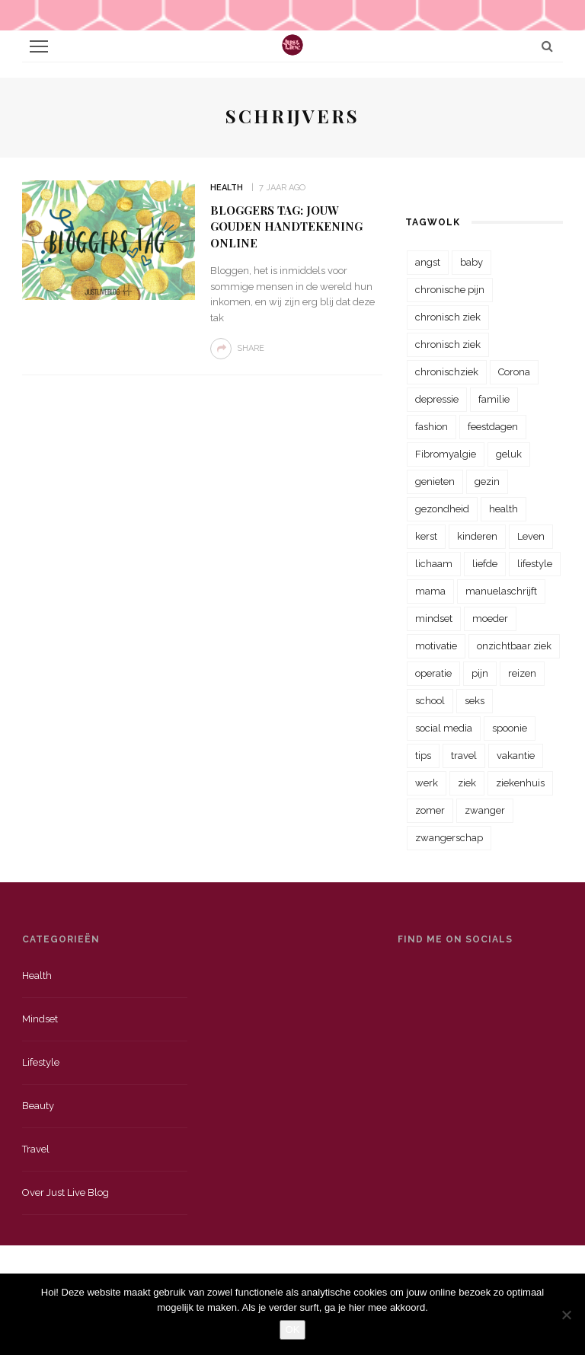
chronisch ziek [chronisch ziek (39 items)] (448, 344)
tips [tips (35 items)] (423, 755)
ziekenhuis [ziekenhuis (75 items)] (520, 783)
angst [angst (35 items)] (427, 262)
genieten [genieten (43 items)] (435, 481)
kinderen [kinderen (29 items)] (477, 536)
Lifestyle (40, 1062)
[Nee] (566, 1314)
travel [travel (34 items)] (464, 755)
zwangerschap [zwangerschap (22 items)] (449, 837)
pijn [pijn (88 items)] (480, 673)
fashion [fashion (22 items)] (431, 426)
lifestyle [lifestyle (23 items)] (534, 563)
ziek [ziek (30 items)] (467, 783)
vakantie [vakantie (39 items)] (516, 755)
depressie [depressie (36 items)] (437, 399)
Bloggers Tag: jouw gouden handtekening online (286, 226)
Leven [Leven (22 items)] (531, 536)
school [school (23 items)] (430, 700)
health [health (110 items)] (503, 509)
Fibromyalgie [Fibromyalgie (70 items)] (445, 454)
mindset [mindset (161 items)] (433, 618)
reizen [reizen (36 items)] (522, 673)
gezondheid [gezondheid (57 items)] (442, 509)
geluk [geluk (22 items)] (509, 454)
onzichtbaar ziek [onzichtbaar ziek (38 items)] (514, 646)
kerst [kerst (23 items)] (426, 536)
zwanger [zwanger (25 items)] (485, 810)
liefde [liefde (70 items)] (484, 563)
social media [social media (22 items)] (443, 728)
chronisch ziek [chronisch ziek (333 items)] (448, 317)
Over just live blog (65, 1192)
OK (293, 1329)
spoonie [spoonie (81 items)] (509, 728)
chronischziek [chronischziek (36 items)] (446, 372)
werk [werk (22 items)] (426, 783)
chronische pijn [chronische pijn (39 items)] (449, 289)
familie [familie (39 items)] (494, 399)
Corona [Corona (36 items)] (514, 372)
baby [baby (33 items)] (471, 262)
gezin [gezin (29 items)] (487, 481)
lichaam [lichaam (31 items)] (433, 563)
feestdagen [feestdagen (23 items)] (493, 426)
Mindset (40, 1019)
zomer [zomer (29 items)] (430, 810)
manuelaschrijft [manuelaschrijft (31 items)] (501, 591)
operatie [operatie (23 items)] (433, 673)
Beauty (38, 1105)
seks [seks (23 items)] (474, 700)
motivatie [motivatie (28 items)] (436, 646)
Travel (36, 1149)
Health (226, 188)
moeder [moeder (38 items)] (490, 618)
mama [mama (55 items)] (430, 591)
